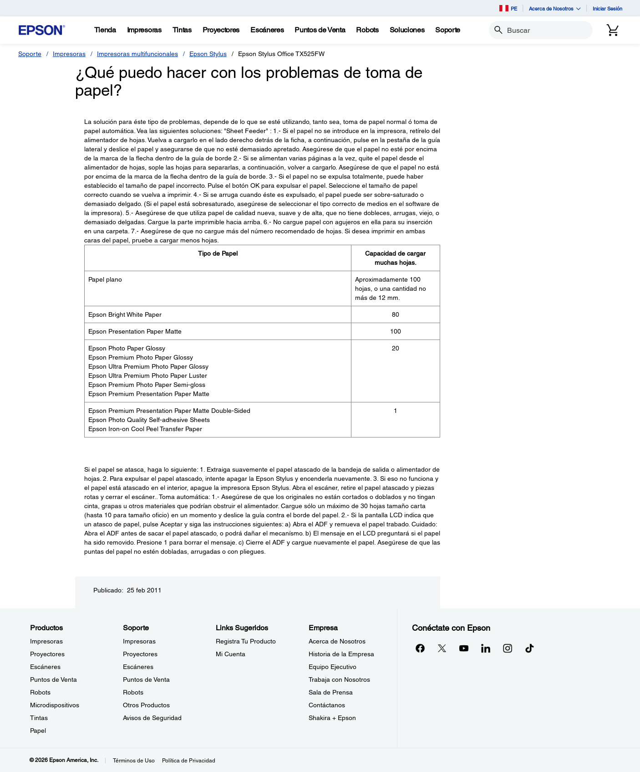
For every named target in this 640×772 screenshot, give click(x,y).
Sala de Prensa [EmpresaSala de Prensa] (331, 692)
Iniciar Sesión (607, 8)
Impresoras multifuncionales (137, 53)
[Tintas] (182, 30)
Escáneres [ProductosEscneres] (45, 666)
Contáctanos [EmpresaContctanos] (327, 705)
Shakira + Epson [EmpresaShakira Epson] (332, 717)
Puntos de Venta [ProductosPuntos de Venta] (53, 679)
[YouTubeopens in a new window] (464, 648)
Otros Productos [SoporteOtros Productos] (146, 705)
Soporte (29, 53)
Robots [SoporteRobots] (133, 692)
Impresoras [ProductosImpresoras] (46, 641)
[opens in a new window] (529, 648)
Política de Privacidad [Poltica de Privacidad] (188, 760)
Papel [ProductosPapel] (38, 730)
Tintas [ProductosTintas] (39, 717)
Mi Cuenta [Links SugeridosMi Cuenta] (230, 654)
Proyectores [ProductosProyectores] (47, 654)
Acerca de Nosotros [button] (555, 8)
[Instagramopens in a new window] (507, 648)
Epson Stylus (208, 53)
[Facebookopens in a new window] (420, 648)
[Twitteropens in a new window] (442, 648)
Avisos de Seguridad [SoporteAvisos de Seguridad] (152, 717)
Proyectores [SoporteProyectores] (140, 654)
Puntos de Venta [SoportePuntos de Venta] (146, 679)
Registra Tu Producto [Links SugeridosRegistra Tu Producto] (246, 641)
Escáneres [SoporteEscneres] (138, 666)
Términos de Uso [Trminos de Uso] (134, 760)
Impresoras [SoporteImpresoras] (139, 641)
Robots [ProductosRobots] (40, 692)
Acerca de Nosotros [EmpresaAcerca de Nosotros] (337, 641)
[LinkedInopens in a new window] (485, 648)
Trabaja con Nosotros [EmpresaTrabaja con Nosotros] (339, 679)
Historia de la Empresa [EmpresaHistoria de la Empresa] (341, 654)
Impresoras (69, 53)
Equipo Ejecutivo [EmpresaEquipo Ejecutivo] (332, 666)
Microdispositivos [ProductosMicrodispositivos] (54, 705)
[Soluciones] (407, 30)
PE (508, 8)
